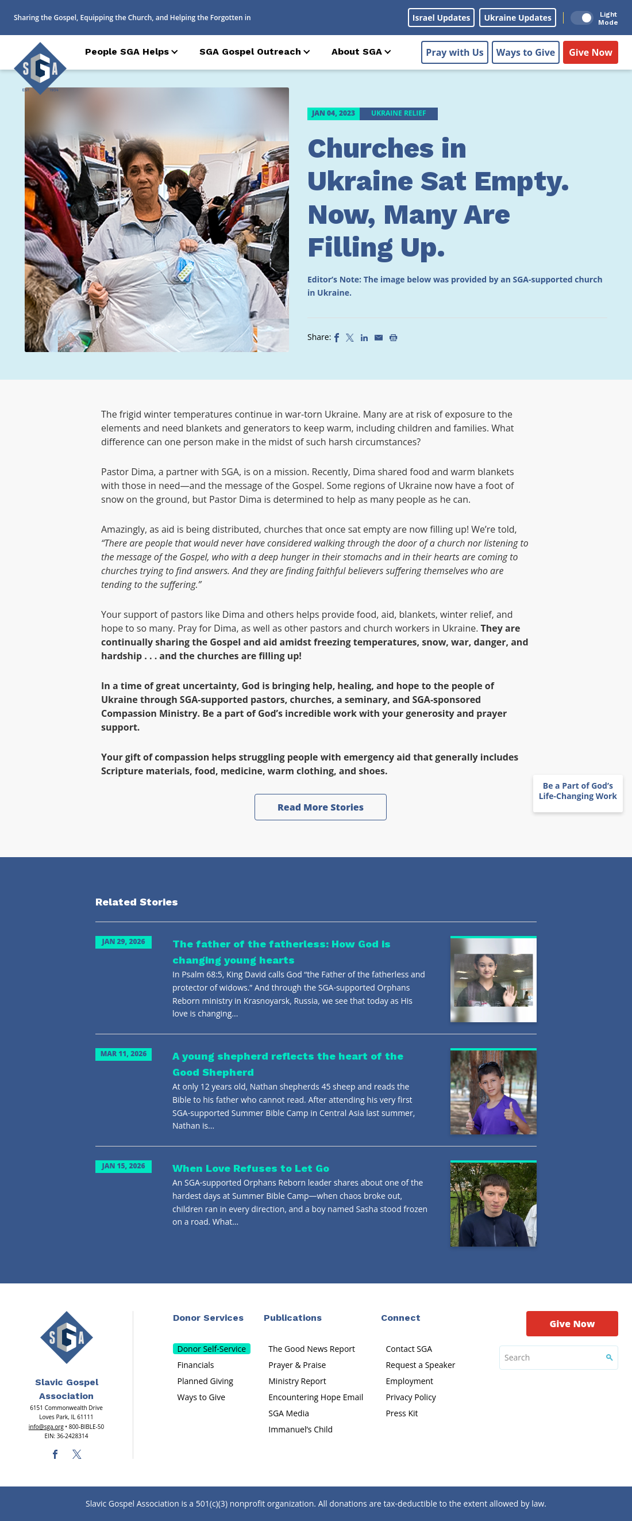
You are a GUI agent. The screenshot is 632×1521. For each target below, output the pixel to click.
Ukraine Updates (518, 17)
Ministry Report (297, 1380)
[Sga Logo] (40, 68)
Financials (196, 1364)
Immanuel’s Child (300, 1429)
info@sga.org (46, 1427)
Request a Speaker (420, 1364)
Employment (409, 1380)
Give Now (590, 52)
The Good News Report (311, 1348)
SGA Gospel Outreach (250, 51)
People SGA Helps (127, 51)
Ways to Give (525, 52)
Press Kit (402, 1413)
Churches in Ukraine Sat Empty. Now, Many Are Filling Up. (438, 198)
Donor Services (208, 1317)
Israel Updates (442, 17)
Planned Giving (205, 1380)
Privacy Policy (411, 1397)
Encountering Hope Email (315, 1397)
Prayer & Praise (297, 1364)
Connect (401, 1317)
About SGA (357, 51)
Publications (293, 1317)
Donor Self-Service (212, 1348)
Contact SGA (409, 1348)
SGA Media (288, 1413)
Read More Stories (321, 807)
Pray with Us (454, 52)
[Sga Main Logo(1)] (66, 1337)
